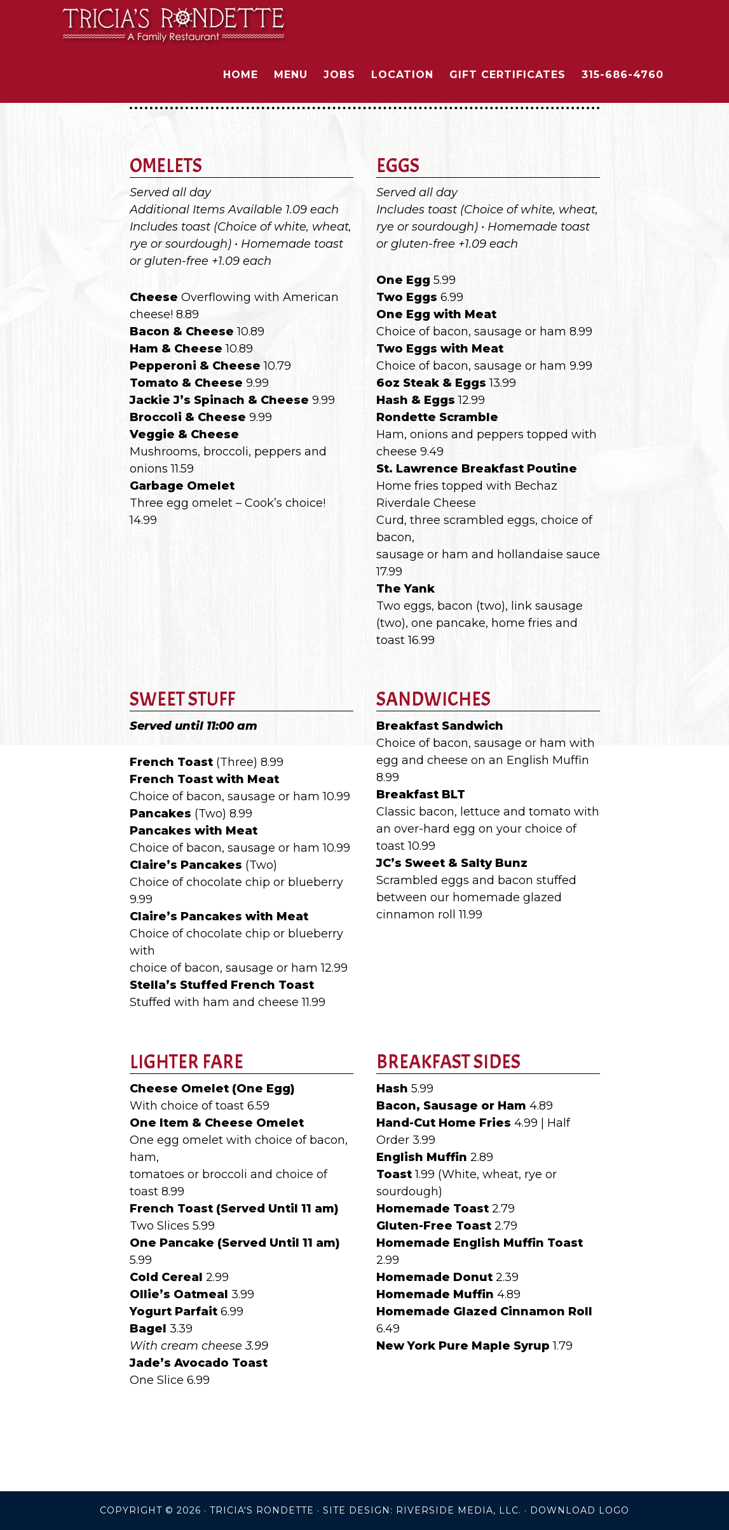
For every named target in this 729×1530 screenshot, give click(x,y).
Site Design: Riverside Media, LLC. (422, 1510)
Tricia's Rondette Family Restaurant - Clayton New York (174, 24)
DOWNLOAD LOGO (579, 1510)
